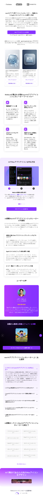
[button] (40, 335)
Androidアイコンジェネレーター (13, 444)
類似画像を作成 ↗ (12, 83)
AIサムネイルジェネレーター (29, 450)
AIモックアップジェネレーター (13, 450)
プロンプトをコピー (12, 79)
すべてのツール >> (21, 464)
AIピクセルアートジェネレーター (29, 456)
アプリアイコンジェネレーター (13, 432)
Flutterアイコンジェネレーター (30, 438)
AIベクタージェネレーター (13, 456)
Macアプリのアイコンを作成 (21, 32)
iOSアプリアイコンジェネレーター (30, 432)
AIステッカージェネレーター (29, 444)
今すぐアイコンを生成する (21, 209)
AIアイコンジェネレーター (13, 438)
